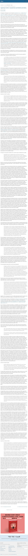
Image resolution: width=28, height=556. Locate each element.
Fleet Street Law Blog (2, 548)
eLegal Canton (2, 549)
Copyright (1, 554)
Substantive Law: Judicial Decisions (11, 6)
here (10, 127)
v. (13, 15)
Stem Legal (12, 554)
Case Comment (5, 6)
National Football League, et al (21, 42)
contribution (4, 131)
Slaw (2, 1)
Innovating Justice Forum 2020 (7, 506)
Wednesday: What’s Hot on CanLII (23, 506)
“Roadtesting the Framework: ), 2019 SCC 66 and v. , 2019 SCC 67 (13, 302)
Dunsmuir (5, 63)
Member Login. (15, 554)
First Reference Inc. (2, 550)
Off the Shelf (10, 550)
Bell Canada (6, 42)
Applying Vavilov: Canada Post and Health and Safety (13, 7)
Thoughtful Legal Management (12, 551)
